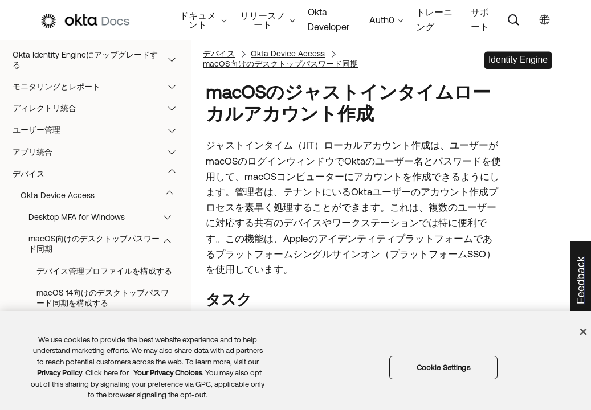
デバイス (99, 173)
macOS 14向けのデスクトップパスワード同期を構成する (102, 298)
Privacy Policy (59, 372)
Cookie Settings (443, 367)
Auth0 (381, 20)
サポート (480, 19)
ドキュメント (198, 20)
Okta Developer (328, 19)
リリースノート (263, 20)
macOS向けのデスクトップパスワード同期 (105, 244)
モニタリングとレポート (99, 86)
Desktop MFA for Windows (105, 217)
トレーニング (434, 19)
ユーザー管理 (99, 130)
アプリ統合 (99, 152)
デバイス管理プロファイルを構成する (104, 271)
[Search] (513, 20)
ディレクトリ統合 (99, 108)
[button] (174, 60)
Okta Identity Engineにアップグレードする (99, 60)
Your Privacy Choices (167, 372)
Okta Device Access (102, 195)
